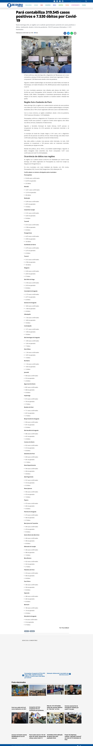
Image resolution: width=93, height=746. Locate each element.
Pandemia (32, 631)
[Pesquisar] (86, 1)
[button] (65, 33)
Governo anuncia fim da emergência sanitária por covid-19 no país (72, 707)
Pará (36, 32)
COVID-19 (27, 631)
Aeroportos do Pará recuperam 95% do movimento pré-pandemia (36, 708)
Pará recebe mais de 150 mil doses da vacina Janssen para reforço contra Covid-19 (37, 736)
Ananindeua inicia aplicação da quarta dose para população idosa (54, 736)
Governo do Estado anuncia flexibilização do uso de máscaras (19, 736)
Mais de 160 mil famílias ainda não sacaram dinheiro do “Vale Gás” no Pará (54, 707)
